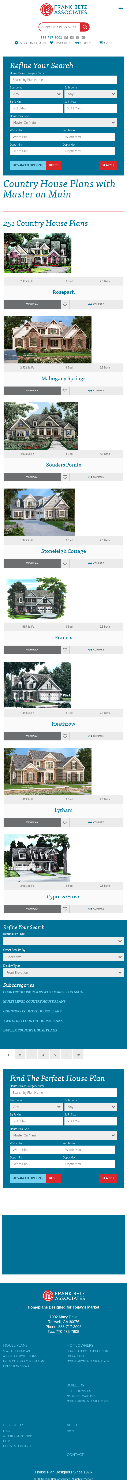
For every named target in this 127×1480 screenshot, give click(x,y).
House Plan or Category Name (27, 73)
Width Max (69, 130)
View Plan (32, 304)
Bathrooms (70, 87)
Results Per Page (14, 934)
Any (16, 94)
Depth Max (69, 144)
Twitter (77, 37)
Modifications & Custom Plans (24, 1361)
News (70, 1431)
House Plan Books (16, 1366)
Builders (75, 1385)
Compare (87, 43)
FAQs (6, 1431)
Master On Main (24, 122)
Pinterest (66, 37)
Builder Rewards (79, 1391)
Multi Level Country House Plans (34, 1001)
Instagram (83, 37)
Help (6, 1441)
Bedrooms (16, 87)
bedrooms (14, 957)
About (73, 1425)
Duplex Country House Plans (30, 1030)
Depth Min (16, 144)
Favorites (63, 43)
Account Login (33, 43)
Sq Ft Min (15, 102)
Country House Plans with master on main (43, 992)
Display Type (11, 966)
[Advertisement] (63, 1244)
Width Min (16, 130)
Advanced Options (27, 165)
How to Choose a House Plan (87, 1351)
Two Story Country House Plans (33, 1021)
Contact (75, 1454)
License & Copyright (17, 1446)
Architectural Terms (17, 1436)
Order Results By (14, 950)
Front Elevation (17, 972)
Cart (108, 43)
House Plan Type (19, 116)
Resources (13, 1425)
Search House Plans (17, 1351)
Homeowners (80, 1345)
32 (78, 1054)
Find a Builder (76, 1356)
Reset (53, 165)
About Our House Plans (20, 1356)
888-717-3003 (51, 37)
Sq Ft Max (70, 102)
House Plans (15, 1345)
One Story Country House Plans (32, 1011)
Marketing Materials (81, 1396)
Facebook (72, 37)
